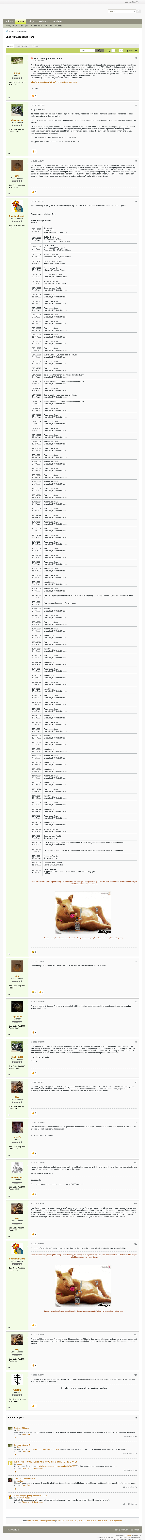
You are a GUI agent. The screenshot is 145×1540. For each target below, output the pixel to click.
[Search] (122, 11)
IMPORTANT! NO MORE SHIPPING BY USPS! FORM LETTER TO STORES (45, 1462)
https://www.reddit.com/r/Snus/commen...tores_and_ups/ (54, 82)
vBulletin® (127, 1536)
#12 (135, 1244)
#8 (136, 1082)
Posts (9, 46)
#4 (136, 201)
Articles (9, 21)
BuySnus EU (80, 1521)
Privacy (124, 1530)
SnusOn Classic (14, 1530)
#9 (136, 1123)
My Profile (49, 26)
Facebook (57, 21)
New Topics (24, 26)
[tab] (10, 46)
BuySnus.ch (102, 1521)
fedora (19, 1464)
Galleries (43, 21)
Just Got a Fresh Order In (24, 1479)
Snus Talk (26, 1434)
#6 (136, 1002)
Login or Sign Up (132, 2)
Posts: (11, 84)
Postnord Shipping (21, 1428)
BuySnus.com (33, 1521)
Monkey (20, 1481)
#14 (135, 1375)
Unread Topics (36, 26)
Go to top (135, 1530)
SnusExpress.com (47, 1521)
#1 (136, 58)
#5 (136, 962)
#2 (136, 105)
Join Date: (13, 82)
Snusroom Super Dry (22, 1445)
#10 (135, 1163)
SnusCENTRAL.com (64, 1521)
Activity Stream (11, 26)
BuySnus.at (91, 1521)
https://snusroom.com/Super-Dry (46, 1449)
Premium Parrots (23, 1498)
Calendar (58, 26)
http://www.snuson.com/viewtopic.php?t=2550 (57, 1466)
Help (116, 1530)
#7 (136, 1042)
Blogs (31, 21)
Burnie (19, 1430)
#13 (135, 1335)
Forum (21, 21)
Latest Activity (22, 46)
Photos (35, 46)
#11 (135, 1204)
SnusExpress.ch (115, 1521)
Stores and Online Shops (32, 1468)
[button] (34, 96)
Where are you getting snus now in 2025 (30, 1496)
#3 (136, 161)
